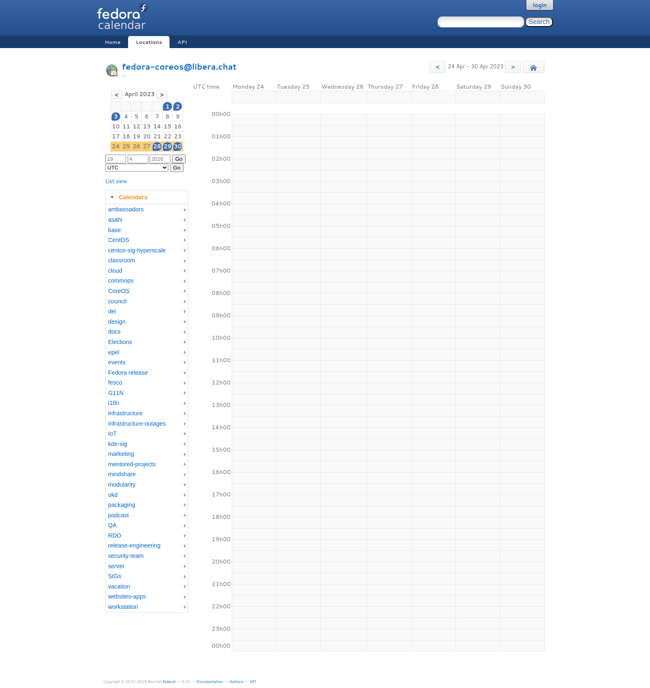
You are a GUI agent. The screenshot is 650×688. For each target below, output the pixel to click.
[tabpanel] (146, 408)
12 (137, 126)
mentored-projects (132, 464)
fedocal (169, 681)
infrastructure (125, 413)
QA (112, 525)
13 (147, 126)
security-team (126, 555)
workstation (123, 606)
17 (116, 136)
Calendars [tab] (128, 197)
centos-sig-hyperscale (137, 250)
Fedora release (128, 372)
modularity (122, 484)
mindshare (122, 474)
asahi (115, 219)
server (116, 566)
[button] (437, 67)
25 (126, 146)
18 (126, 136)
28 (157, 146)
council (117, 301)
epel (113, 352)
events (117, 362)
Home (112, 42)
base (114, 230)
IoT (112, 433)
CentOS (118, 240)
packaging (121, 504)
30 (178, 146)
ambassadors (126, 209)
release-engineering (134, 545)
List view (116, 181)
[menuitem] (147, 209)
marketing (121, 454)
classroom (121, 260)
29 (168, 146)
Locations (149, 42)
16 (178, 126)
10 (116, 126)
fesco (115, 382)
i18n (113, 403)
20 (147, 136)
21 (157, 136)
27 (147, 146)
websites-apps (127, 596)
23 (178, 136)
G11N (116, 393)
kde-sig (117, 444)
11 (126, 126)
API (182, 42)
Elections (120, 342)
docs (114, 331)
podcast (118, 515)
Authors (236, 681)
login (540, 5)
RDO (114, 535)
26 (137, 146)
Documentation (209, 681)
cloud (115, 270)
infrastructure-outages (137, 423)
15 (168, 126)
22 (168, 136)
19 (137, 136)
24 (116, 146)
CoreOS (119, 291)
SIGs (114, 576)
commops (121, 280)
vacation (119, 586)
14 (157, 126)
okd (113, 495)
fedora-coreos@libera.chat (179, 66)
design (117, 321)
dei (112, 311)
